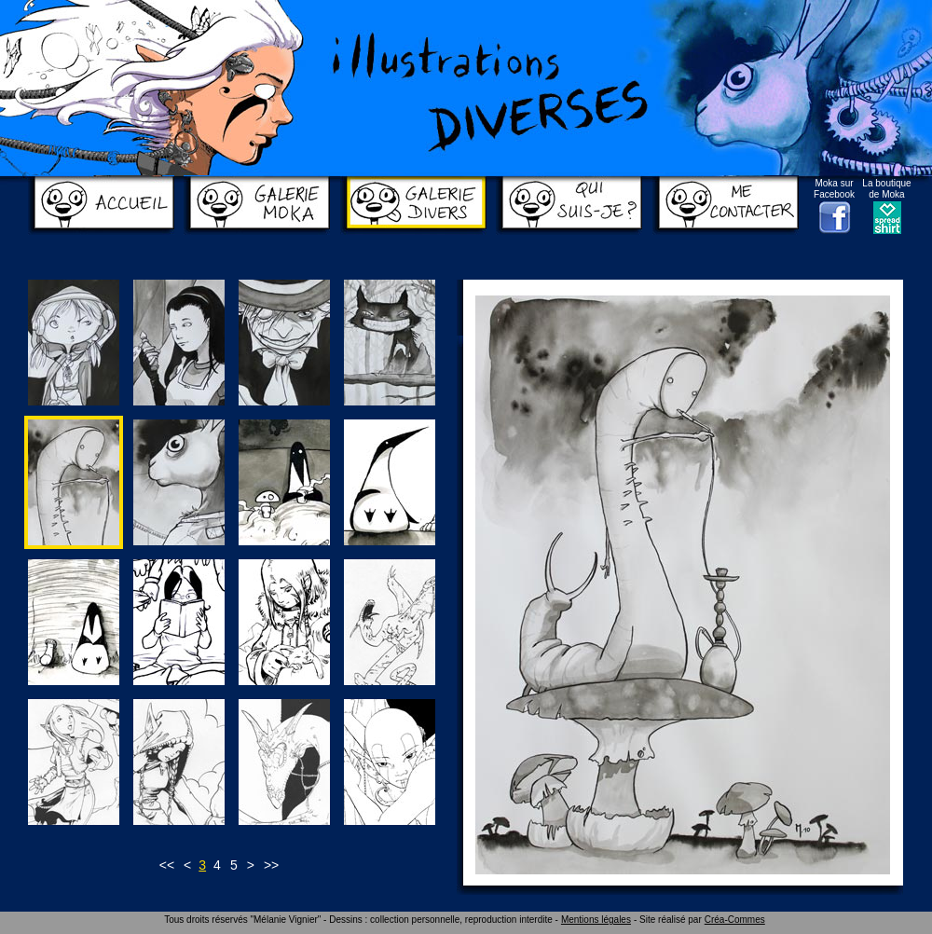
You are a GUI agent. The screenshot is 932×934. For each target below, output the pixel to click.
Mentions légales (596, 919)
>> (271, 865)
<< (166, 865)
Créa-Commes (735, 919)
